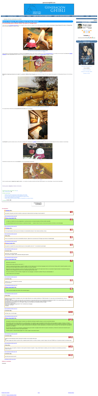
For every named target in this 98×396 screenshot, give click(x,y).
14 (70, 347)
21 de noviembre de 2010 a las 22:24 (10, 293)
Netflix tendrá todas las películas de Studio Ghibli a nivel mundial (16, 194)
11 (70, 312)
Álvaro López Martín (10, 218)
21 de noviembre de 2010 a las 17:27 (10, 285)
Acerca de (93, 16)
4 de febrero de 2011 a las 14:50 (10, 359)
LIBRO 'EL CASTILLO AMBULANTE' (42, 16)
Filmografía (21, 16)
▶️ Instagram (86, 32)
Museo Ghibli (43, 54)
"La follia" (34, 141)
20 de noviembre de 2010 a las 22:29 (10, 257)
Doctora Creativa (9, 243)
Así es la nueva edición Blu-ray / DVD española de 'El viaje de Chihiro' (17, 196)
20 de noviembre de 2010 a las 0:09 (10, 216)
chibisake (8, 210)
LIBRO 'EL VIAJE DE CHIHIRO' (62, 16)
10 (70, 297)
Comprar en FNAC (86, 73)
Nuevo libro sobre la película (86, 66)
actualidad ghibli (7, 191)
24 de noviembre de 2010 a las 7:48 (10, 351)
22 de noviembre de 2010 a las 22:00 (10, 333)
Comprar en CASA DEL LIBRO (86, 71)
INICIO (3, 16)
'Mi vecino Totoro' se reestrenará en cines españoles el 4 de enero (16, 195)
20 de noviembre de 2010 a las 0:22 (10, 226)
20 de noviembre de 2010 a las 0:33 (10, 233)
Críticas (29, 16)
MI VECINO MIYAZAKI (78, 16)
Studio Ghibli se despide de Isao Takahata (12, 197)
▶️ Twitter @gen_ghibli (86, 30)
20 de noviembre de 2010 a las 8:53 (10, 241)
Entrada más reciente (5, 392)
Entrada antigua (71, 392)
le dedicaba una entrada (13, 25)
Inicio (39, 392)
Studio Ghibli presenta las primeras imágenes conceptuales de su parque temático (19, 198)
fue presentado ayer (49, 53)
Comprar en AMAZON (87, 69)
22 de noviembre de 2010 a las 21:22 (10, 316)
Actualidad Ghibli (12, 16)
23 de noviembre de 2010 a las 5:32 (10, 343)
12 (70, 320)
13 (70, 337)
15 (70, 355)
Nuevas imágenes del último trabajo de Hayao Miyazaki (21, 21)
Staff (87, 16)
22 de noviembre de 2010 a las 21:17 (10, 308)
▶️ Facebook (86, 31)
